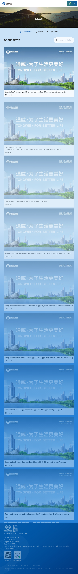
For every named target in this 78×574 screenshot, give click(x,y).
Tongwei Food (35, 565)
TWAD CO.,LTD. (25, 565)
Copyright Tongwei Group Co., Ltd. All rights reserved (20, 569)
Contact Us (7, 571)
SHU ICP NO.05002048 (65, 569)
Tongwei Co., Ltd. (13, 565)
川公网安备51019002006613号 (47, 569)
